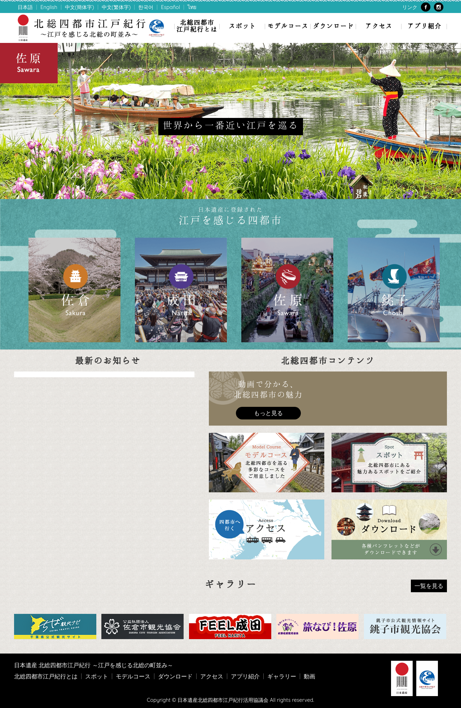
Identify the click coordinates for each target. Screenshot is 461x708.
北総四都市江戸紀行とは (197, 25)
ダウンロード (333, 25)
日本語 (25, 7)
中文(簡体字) (79, 7)
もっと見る (268, 413)
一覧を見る (428, 585)
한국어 (145, 7)
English (48, 7)
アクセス (378, 25)
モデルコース (287, 25)
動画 (309, 676)
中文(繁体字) (116, 7)
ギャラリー (281, 676)
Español (170, 7)
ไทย (192, 7)
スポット (242, 25)
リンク (409, 7)
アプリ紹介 (424, 25)
